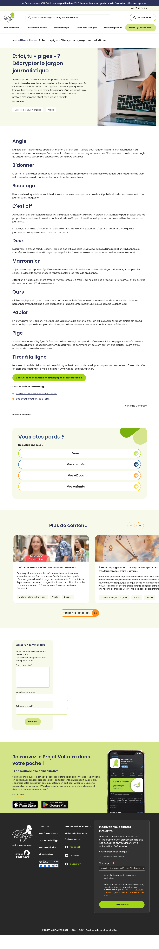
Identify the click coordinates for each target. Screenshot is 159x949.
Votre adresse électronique (114, 851)
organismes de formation (111, 3)
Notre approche (113, 27)
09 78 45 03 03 (137, 8)
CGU (73, 930)
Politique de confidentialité (101, 930)
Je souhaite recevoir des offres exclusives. (120, 877)
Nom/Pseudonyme (26, 692)
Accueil (16, 40)
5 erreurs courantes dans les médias (36, 393)
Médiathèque (61, 27)
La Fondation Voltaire (78, 826)
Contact (44, 826)
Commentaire (24, 665)
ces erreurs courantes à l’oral (32, 398)
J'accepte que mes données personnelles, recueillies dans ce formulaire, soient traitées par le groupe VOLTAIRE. (124, 889)
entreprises (139, 3)
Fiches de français (87, 27)
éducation (87, 3)
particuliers (67, 3)
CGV (81, 930)
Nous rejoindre (48, 847)
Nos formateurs (48, 833)
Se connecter (143, 17)
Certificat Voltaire (37, 27)
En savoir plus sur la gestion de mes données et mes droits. (124, 892)
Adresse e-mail (24, 706)
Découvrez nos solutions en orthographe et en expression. (49, 377)
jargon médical (30, 79)
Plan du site (46, 854)
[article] (60, 569)
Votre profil (107, 863)
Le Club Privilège (48, 840)
